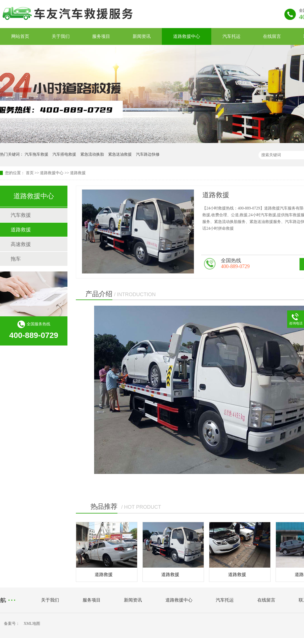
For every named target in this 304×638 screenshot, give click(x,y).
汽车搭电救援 (64, 154)
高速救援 (21, 244)
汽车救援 (21, 215)
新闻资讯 (142, 36)
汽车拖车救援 (36, 154)
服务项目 (101, 36)
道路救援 (78, 173)
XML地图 (32, 623)
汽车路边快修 (148, 154)
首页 (30, 173)
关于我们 (61, 36)
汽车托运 (232, 36)
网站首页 (20, 36)
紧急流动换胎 (92, 154)
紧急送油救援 (120, 154)
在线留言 (272, 36)
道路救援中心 (186, 36)
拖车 (16, 259)
